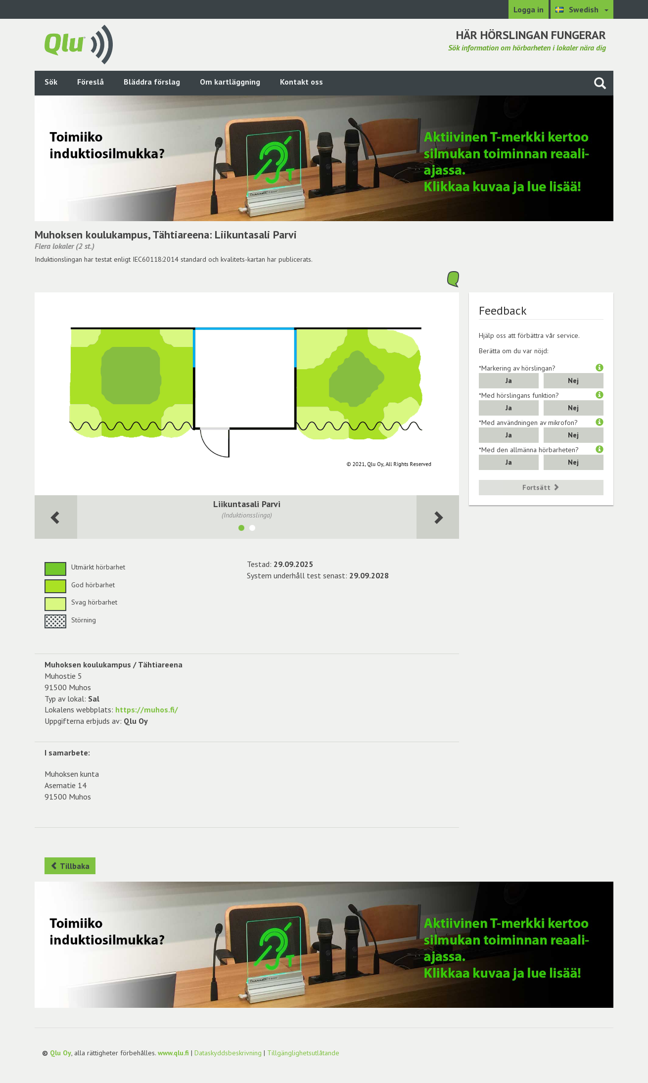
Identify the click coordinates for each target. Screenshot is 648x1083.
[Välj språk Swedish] (582, 9)
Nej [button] (573, 380)
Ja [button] (509, 380)
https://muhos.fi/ (146, 709)
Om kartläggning (230, 82)
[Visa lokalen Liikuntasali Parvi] (241, 529)
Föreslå (90, 82)
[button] (599, 368)
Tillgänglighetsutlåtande (303, 1052)
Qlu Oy (60, 1052)
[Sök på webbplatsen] (600, 83)
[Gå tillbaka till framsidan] (79, 43)
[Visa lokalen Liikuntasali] (252, 529)
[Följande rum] (56, 517)
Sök (51, 82)
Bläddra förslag (152, 82)
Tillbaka (70, 866)
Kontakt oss (301, 82)
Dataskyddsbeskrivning (228, 1052)
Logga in (528, 9)
